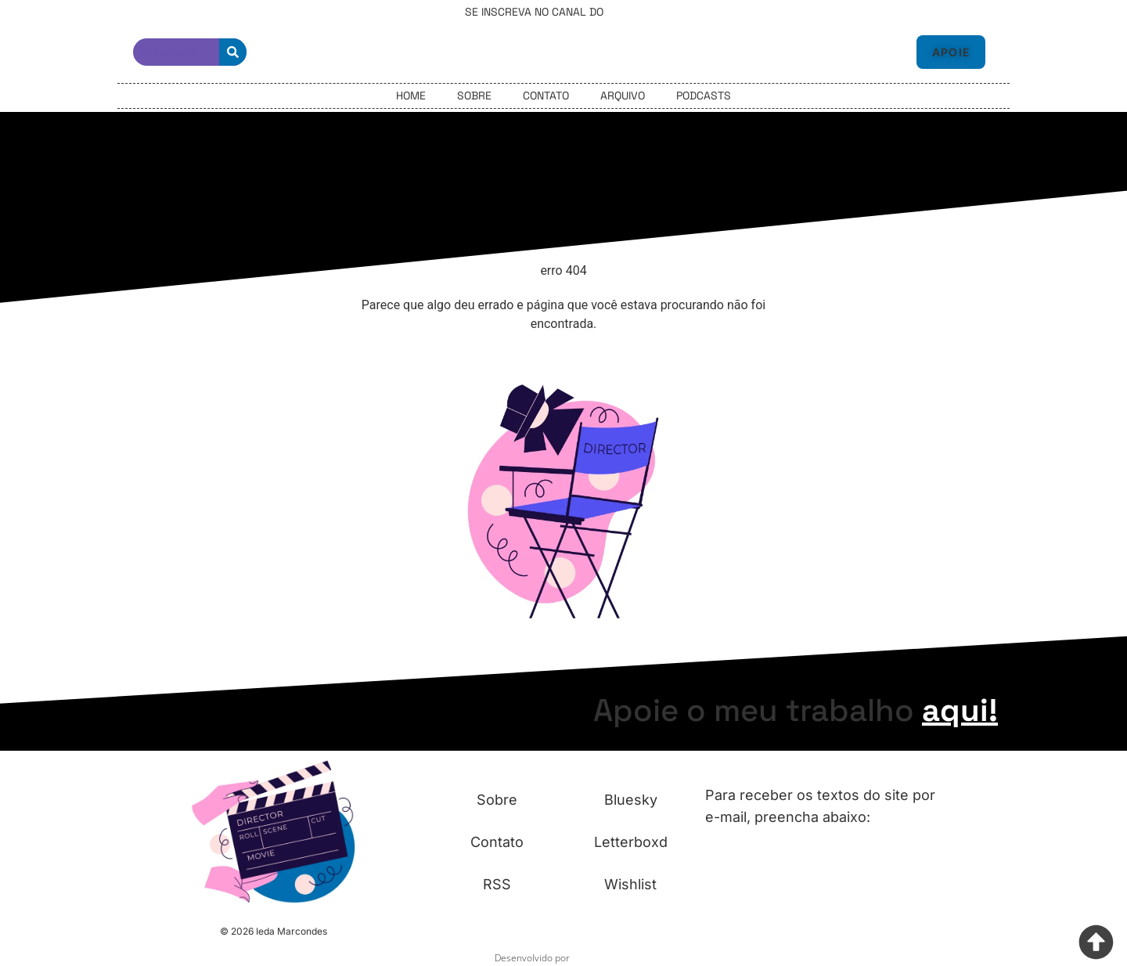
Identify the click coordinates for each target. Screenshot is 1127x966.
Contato (546, 95)
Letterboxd (631, 842)
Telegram (634, 12)
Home (411, 95)
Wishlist (630, 884)
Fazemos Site (602, 957)
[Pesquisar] (233, 52)
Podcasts (703, 95)
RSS (497, 884)
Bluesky (630, 799)
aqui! (960, 710)
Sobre (474, 95)
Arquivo (622, 95)
